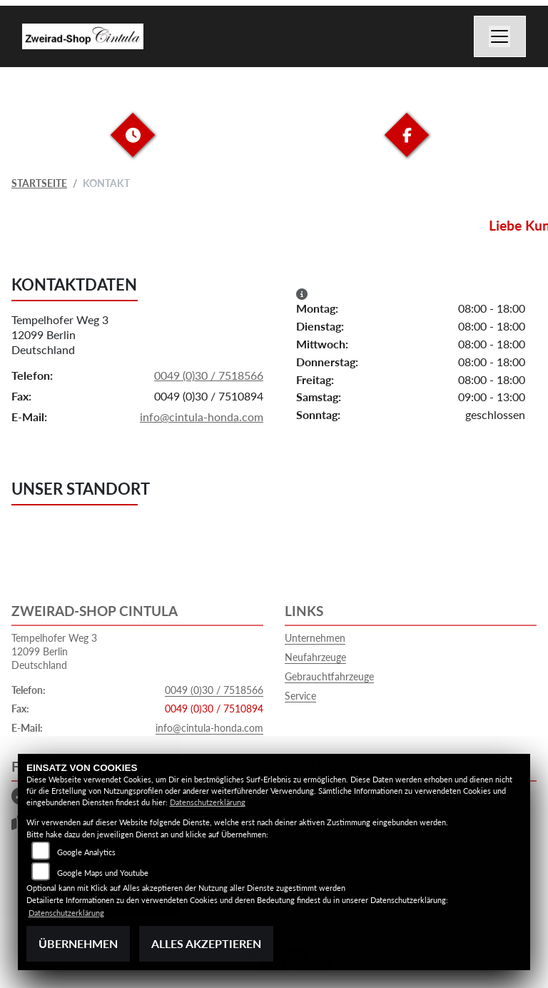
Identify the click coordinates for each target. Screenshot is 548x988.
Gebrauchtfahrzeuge (329, 676)
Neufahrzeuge (315, 657)
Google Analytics (86, 852)
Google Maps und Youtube (102, 872)
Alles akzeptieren (206, 943)
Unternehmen (315, 638)
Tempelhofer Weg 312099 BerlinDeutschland (59, 334)
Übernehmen (78, 943)
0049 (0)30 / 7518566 (208, 375)
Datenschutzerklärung (207, 802)
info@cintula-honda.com (201, 416)
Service (300, 696)
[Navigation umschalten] (500, 36)
